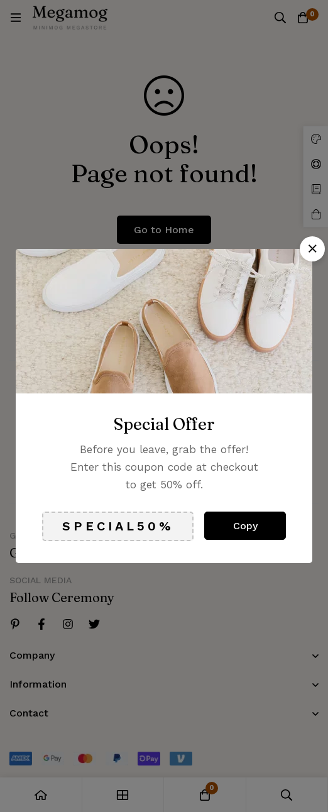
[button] (312, 248)
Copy (245, 526)
